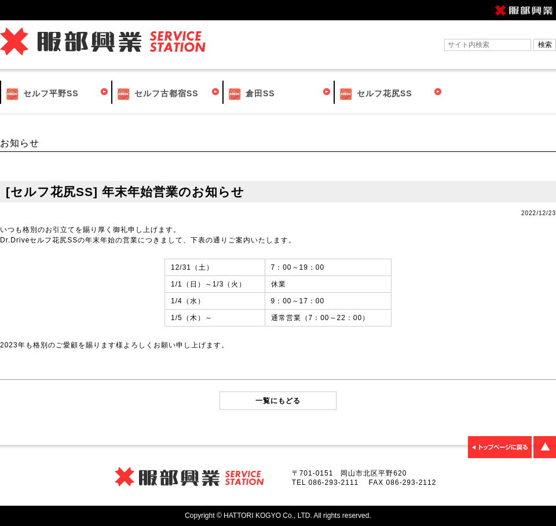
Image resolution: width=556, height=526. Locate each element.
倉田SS (250, 94)
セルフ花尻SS (375, 94)
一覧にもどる (278, 401)
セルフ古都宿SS (157, 94)
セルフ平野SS (41, 94)
